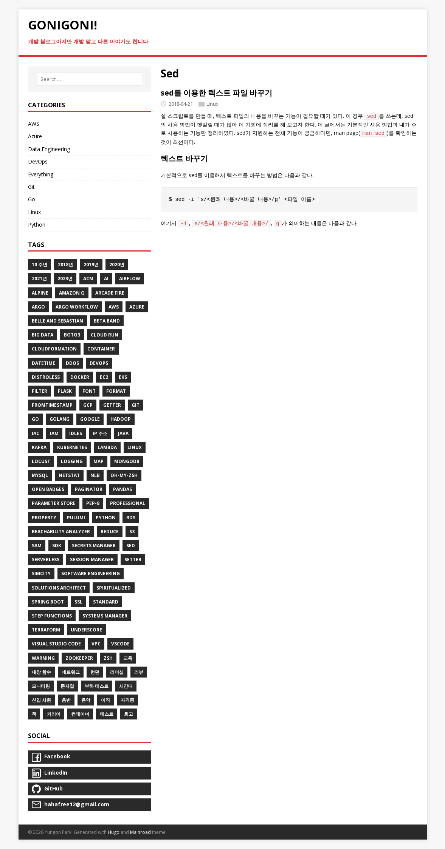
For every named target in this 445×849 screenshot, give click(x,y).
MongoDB (127, 461)
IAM (54, 433)
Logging (72, 461)
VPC (96, 644)
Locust (41, 461)
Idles (75, 433)
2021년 (39, 278)
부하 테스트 (97, 686)
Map (98, 461)
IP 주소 (100, 433)
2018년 (65, 264)
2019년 (91, 264)
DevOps (38, 161)
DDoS (72, 363)
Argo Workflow (77, 307)
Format (116, 391)
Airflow (129, 278)
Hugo (113, 832)
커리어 (53, 714)
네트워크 (71, 672)
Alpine (40, 293)
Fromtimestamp (52, 405)
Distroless (46, 377)
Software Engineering (90, 573)
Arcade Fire (109, 293)
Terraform (46, 630)
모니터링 (41, 686)
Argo (38, 307)
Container (101, 349)
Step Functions (52, 616)
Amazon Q (72, 293)
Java (123, 433)
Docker (79, 377)
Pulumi (76, 517)
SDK (56, 545)
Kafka (39, 447)
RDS (130, 517)
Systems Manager (104, 616)
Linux (212, 103)
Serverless (45, 559)
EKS (123, 377)
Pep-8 (92, 503)
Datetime (43, 363)
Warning (43, 658)
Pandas (122, 489)
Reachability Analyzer (61, 531)
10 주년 (39, 264)
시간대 (126, 686)
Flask (65, 391)
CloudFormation (54, 349)
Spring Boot (48, 602)
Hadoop (120, 419)
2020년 (116, 264)
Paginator (88, 489)
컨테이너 (80, 714)
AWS (33, 123)
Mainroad (140, 832)
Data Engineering (49, 149)
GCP (88, 405)
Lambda (107, 447)
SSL (78, 602)
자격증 (127, 700)
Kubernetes (72, 447)
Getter (112, 405)
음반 (66, 700)
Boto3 (72, 335)
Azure (35, 136)
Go (31, 199)
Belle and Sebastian (57, 321)
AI (106, 278)
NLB (95, 475)
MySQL (40, 475)
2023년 (65, 278)
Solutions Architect (59, 588)
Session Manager (92, 559)
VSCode (120, 644)
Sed (130, 545)
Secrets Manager (94, 545)
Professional (127, 503)
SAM (37, 545)
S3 (132, 531)
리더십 (117, 672)
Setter (132, 559)
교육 (127, 658)
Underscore (86, 630)
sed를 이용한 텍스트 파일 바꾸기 (216, 93)
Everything (40, 174)
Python (36, 224)
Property (44, 517)
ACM (88, 278)
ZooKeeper (79, 658)
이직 (105, 700)
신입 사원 (41, 700)
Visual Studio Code (56, 644)
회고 (128, 714)
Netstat (69, 475)
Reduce (110, 531)
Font (89, 391)
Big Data (42, 335)
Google (90, 419)
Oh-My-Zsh (124, 475)
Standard (105, 602)
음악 (85, 700)
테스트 (106, 714)
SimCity (41, 573)
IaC (35, 433)
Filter (39, 391)
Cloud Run (104, 335)
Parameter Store (54, 503)
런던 (94, 672)
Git (31, 186)
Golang (60, 419)
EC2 (104, 377)
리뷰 (138, 672)
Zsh (108, 658)
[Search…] (89, 79)
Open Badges (48, 489)
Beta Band (107, 321)
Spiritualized (113, 588)
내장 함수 (41, 672)
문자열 (67, 686)
